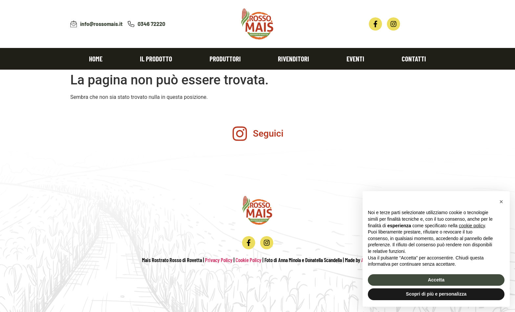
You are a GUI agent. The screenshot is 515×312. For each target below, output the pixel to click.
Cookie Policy (248, 259)
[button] (501, 201)
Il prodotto (156, 59)
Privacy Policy (219, 259)
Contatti (414, 59)
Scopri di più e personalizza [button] (436, 294)
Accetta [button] (436, 279)
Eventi (355, 59)
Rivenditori (293, 59)
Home (95, 59)
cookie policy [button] (472, 225)
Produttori (225, 59)
